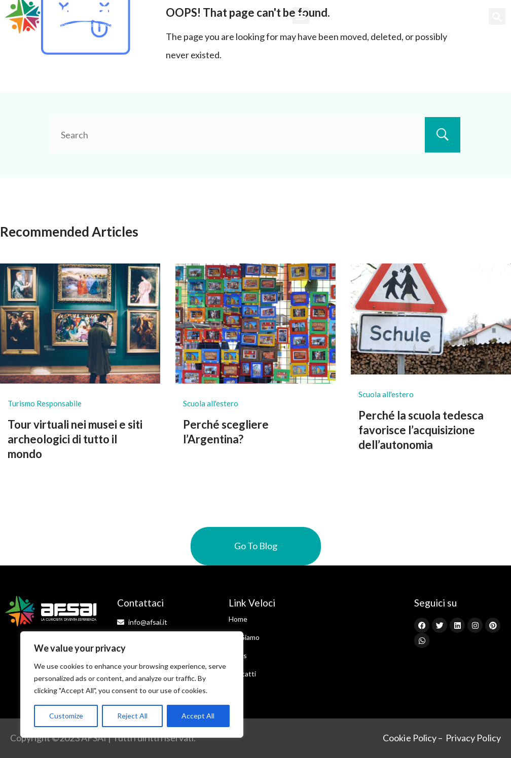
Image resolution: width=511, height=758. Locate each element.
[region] (131, 684)
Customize (66, 715)
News (238, 655)
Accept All (197, 715)
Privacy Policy (473, 737)
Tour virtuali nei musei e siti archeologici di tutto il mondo (75, 439)
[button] (301, 15)
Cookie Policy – (413, 737)
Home (238, 619)
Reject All (132, 715)
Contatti (242, 673)
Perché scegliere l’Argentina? (226, 432)
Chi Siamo (244, 637)
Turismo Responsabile (45, 403)
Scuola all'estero (210, 403)
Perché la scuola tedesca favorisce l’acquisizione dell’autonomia (421, 429)
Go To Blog (255, 545)
